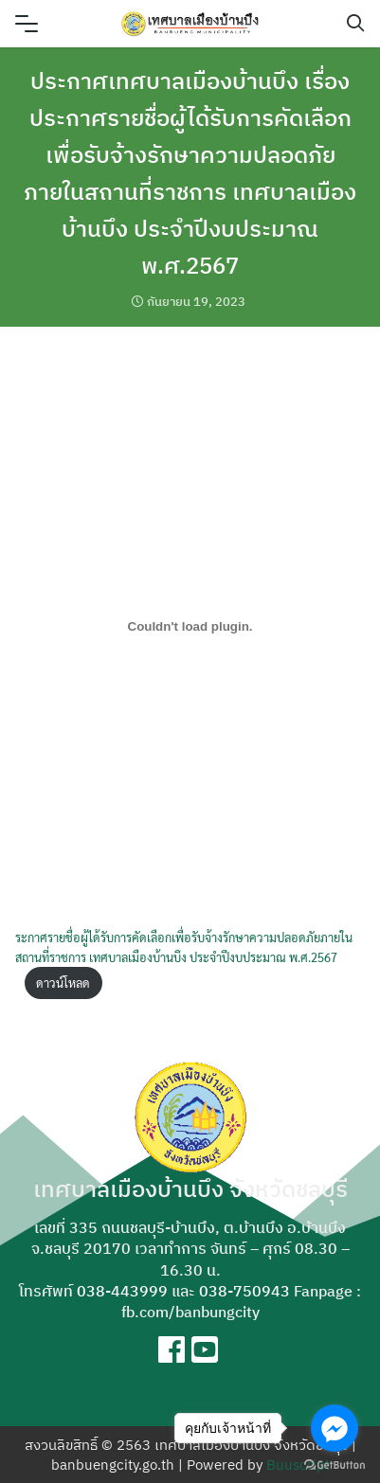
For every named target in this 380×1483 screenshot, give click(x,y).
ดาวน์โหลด (63, 982)
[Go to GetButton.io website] (334, 1464)
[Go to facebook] (334, 1428)
